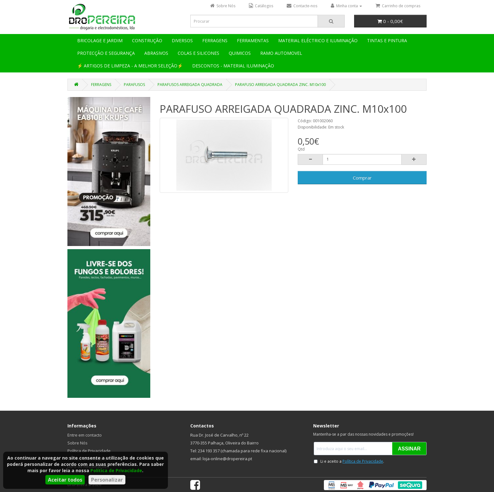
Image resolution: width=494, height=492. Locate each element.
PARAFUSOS (134, 84)
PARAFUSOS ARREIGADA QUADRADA (190, 84)
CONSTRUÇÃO (147, 40)
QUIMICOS (240, 53)
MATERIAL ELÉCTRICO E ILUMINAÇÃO (318, 40)
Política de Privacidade (116, 470)
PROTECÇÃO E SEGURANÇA (106, 53)
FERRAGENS (214, 40)
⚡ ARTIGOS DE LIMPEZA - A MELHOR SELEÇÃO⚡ (130, 66)
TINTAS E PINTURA (387, 40)
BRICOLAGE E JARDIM (100, 40)
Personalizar (107, 479)
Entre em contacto (84, 435)
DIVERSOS (182, 40)
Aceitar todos (65, 479)
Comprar (362, 177)
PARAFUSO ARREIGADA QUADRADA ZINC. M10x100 (280, 84)
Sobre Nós (77, 443)
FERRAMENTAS (253, 40)
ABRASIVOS (156, 53)
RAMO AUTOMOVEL (281, 53)
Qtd (301, 149)
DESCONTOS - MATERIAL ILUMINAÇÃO (233, 66)
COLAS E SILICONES (198, 53)
